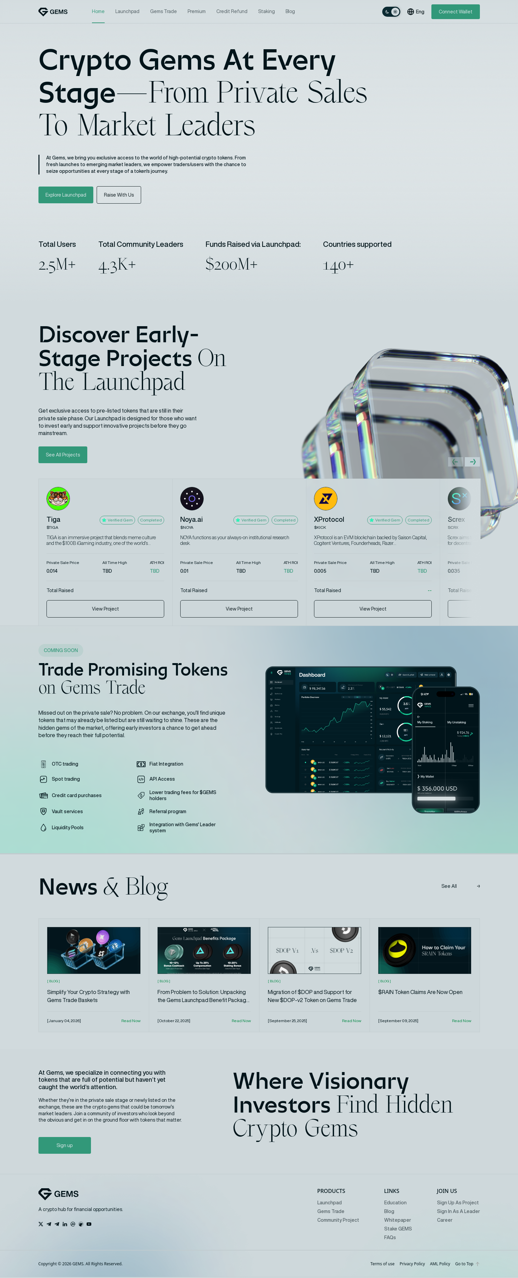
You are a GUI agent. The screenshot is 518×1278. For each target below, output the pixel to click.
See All (460, 887)
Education (395, 1203)
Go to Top (467, 1264)
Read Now (130, 1021)
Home (98, 11)
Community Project (338, 1220)
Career (444, 1220)
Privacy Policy (412, 1264)
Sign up (59, 1146)
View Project (105, 609)
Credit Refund (231, 11)
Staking (266, 11)
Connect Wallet (456, 11)
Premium (197, 11)
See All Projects (63, 454)
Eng (415, 11)
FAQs (390, 1238)
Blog (290, 11)
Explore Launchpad (66, 195)
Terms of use (383, 1264)
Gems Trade (163, 11)
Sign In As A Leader (458, 1212)
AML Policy (440, 1264)
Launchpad (127, 11)
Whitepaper (397, 1220)
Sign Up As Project (458, 1203)
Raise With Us (120, 195)
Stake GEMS (398, 1229)
